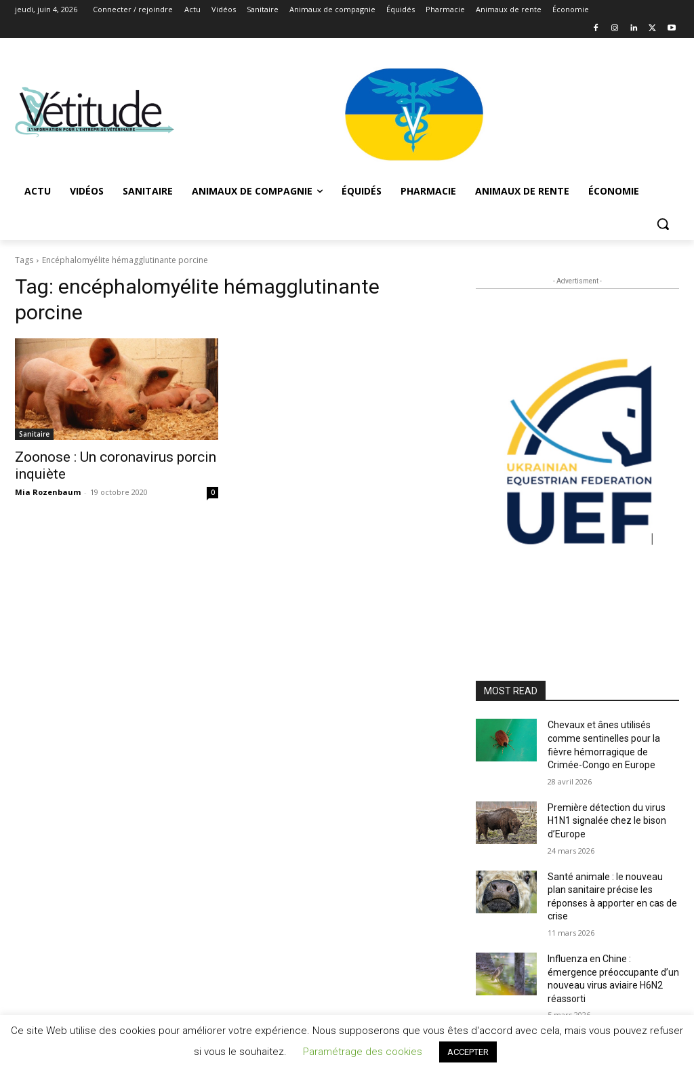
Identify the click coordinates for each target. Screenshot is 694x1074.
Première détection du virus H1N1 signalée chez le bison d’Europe (607, 820)
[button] (663, 223)
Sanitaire (34, 434)
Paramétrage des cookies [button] (362, 1052)
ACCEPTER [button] (468, 1052)
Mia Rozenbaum (48, 492)
